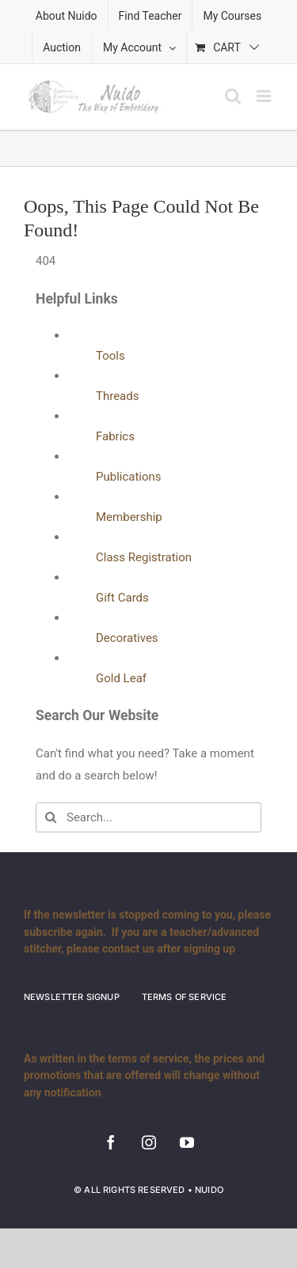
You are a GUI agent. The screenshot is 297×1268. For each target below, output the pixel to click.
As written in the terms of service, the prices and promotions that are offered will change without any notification (144, 1075)
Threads (117, 396)
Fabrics (115, 436)
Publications (129, 477)
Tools (110, 356)
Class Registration (144, 557)
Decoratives (127, 638)
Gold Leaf (121, 678)
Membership (129, 517)
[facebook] (111, 1142)
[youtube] (187, 1142)
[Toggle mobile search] (233, 96)
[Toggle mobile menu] (265, 96)
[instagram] (149, 1142)
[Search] (51, 817)
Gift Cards (122, 598)
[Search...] (148, 817)
